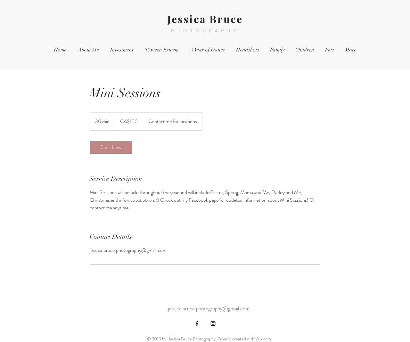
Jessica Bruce (205, 19)
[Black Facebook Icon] (197, 323)
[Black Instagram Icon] (213, 323)
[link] (111, 147)
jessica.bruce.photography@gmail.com (209, 308)
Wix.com (263, 339)
